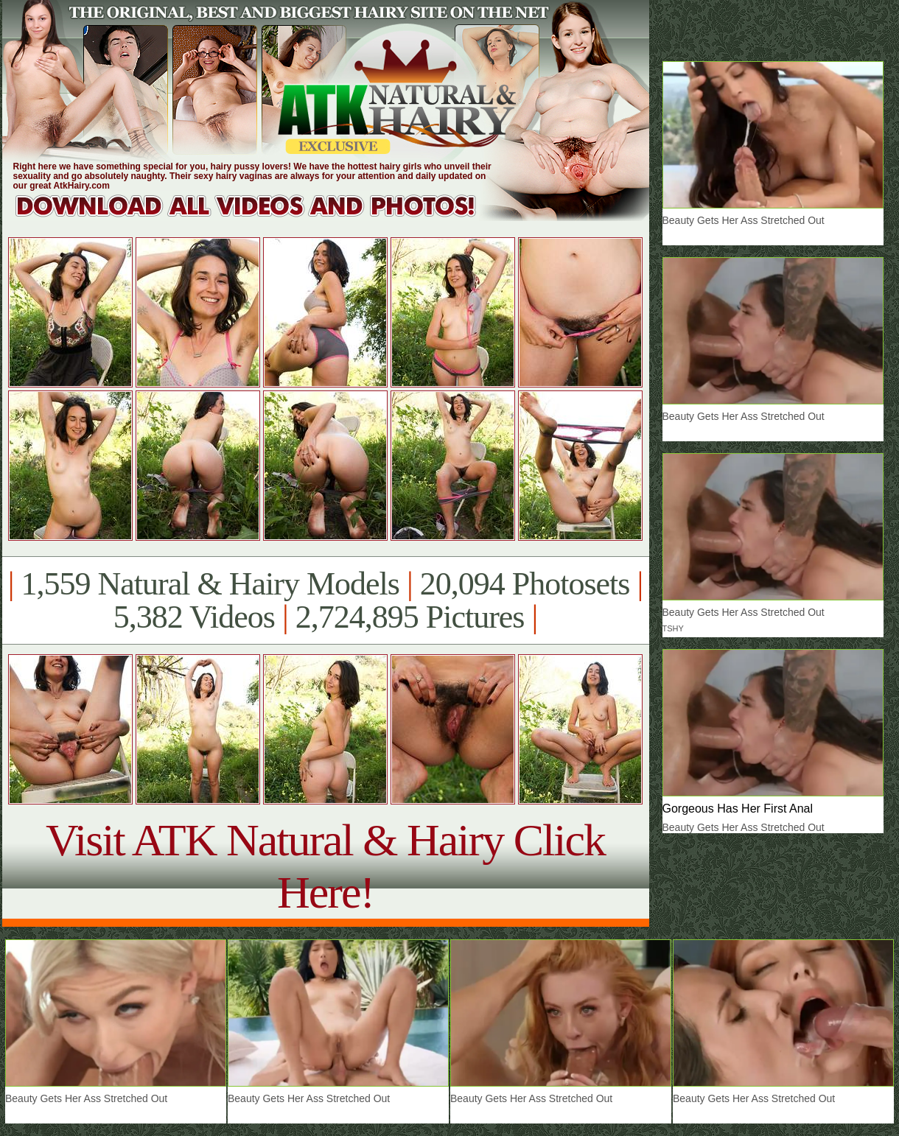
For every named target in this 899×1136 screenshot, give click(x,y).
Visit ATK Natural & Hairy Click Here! (325, 866)
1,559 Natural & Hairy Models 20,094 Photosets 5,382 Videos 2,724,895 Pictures (325, 600)
